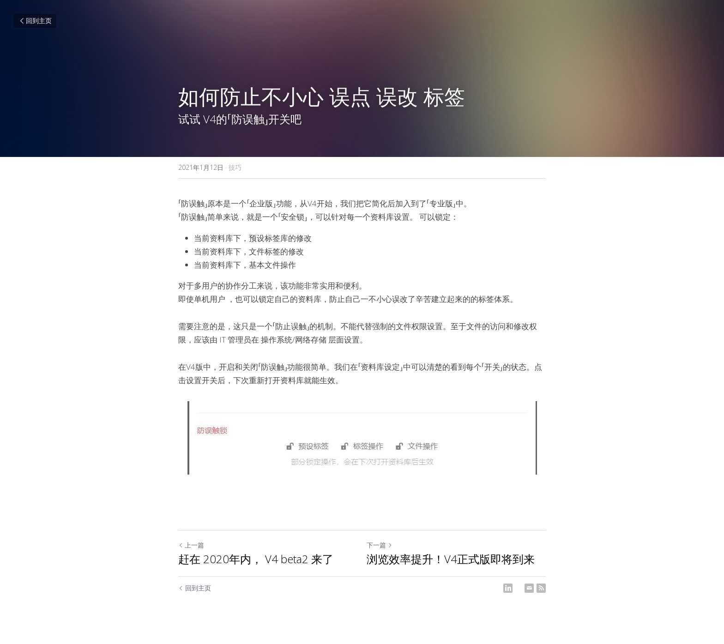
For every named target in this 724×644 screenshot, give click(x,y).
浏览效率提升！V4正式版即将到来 (451, 559)
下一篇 (379, 545)
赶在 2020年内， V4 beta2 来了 (255, 559)
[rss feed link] (541, 588)
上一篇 (191, 545)
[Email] (529, 588)
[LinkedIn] (508, 588)
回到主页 (35, 20)
